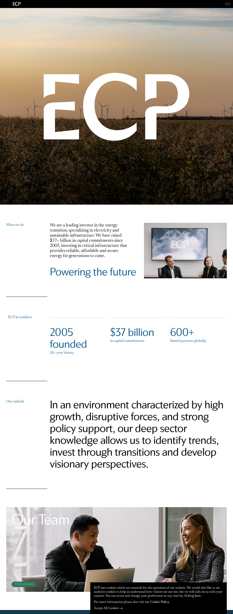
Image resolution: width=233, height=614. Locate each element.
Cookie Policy (159, 602)
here (198, 596)
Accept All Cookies (106, 608)
